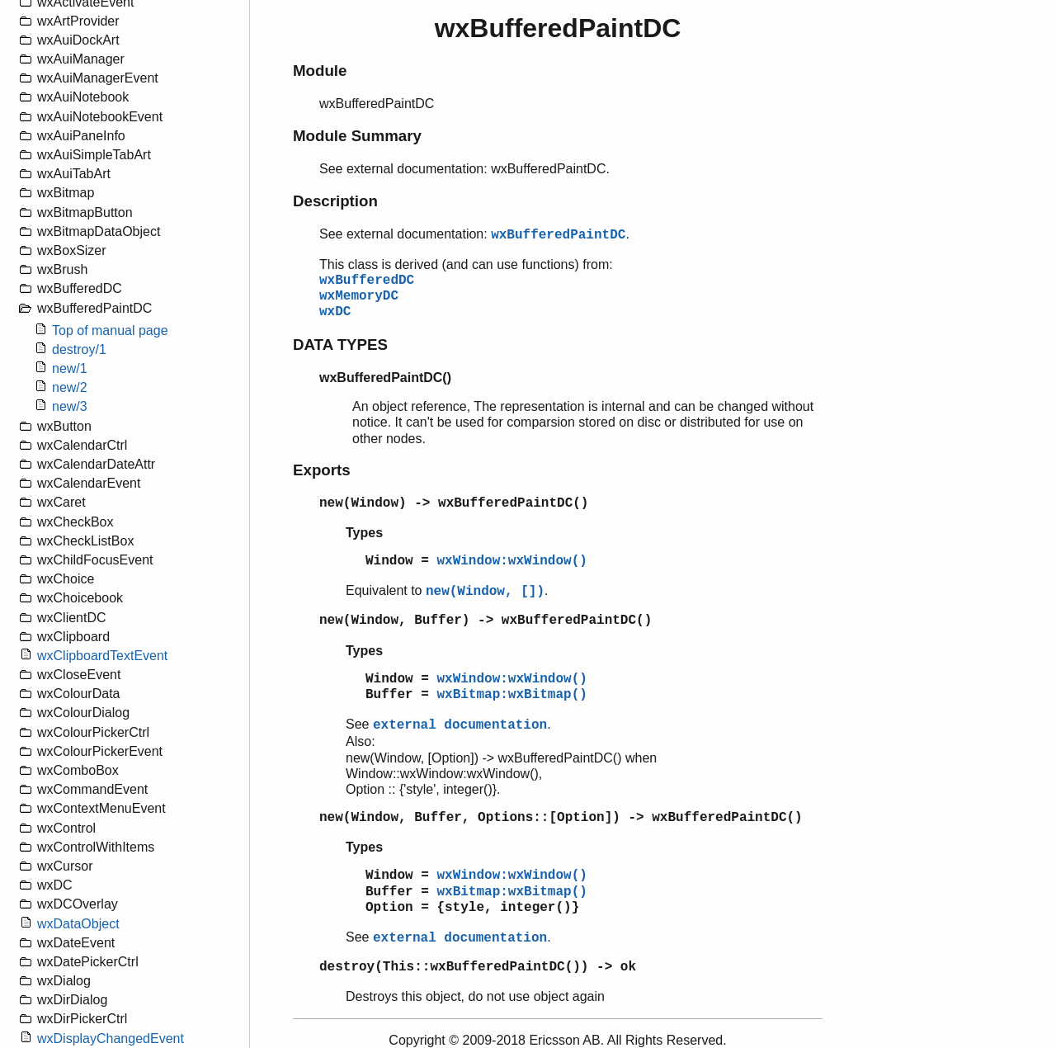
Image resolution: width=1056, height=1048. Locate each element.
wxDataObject (78, 924)
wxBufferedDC (366, 280)
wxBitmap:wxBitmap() (511, 694)
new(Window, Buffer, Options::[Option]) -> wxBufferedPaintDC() (561, 817)
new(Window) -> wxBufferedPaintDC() (453, 503)
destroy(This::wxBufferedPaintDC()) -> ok (477, 967)
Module (319, 70)
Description (335, 201)
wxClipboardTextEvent (102, 656)
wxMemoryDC (358, 296)
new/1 (69, 368)
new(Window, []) (485, 591)
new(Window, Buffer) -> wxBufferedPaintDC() (485, 620)
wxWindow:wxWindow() (511, 561)
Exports (322, 470)
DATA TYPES (340, 344)
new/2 (69, 387)
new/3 (69, 406)
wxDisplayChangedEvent (110, 1038)
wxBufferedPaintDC (558, 235)
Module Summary (357, 135)
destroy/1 (79, 349)
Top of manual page (110, 330)
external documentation (460, 725)
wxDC (335, 311)
